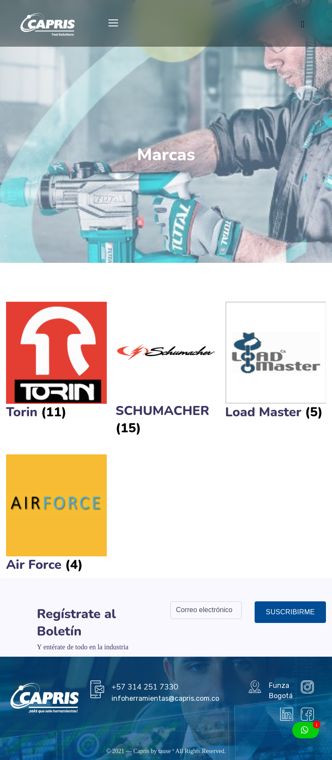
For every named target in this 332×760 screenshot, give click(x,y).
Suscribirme (290, 612)
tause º (166, 751)
